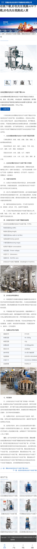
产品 (14, 546)
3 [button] (19, 29)
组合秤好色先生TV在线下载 (20, 211)
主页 (3, 34)
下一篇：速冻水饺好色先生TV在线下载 (25, 470)
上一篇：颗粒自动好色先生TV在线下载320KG (14, 468)
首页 (4, 546)
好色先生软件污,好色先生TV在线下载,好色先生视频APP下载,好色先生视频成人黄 (18, 6)
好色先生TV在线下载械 (13, 34)
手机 (23, 546)
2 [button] (17, 29)
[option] (18, 24)
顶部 (32, 546)
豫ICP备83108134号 (21, 539)
